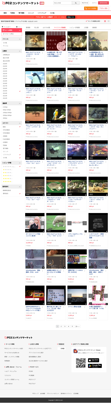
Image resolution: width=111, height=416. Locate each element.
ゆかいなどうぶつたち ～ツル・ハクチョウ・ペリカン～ (75, 199)
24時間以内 (6, 55)
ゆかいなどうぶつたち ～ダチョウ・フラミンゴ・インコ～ (54, 127)
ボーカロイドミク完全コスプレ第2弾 (33, 235)
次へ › (77, 326)
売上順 (36, 27)
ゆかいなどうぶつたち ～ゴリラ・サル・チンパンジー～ (96, 127)
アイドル (5, 46)
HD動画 (5, 142)
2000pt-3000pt (7, 115)
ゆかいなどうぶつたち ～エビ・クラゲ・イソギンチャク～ (54, 163)
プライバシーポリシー (53, 393)
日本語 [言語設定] (62, 348)
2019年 (5, 81)
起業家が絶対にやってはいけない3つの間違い (54, 272)
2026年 (5, 63)
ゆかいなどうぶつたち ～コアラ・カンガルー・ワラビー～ (75, 54)
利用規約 (7, 361)
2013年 (5, 96)
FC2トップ (36, 393)
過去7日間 (6, 58)
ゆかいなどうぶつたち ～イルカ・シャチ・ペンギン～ (33, 90)
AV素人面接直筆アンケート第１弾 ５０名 (96, 307)
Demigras (71, 318)
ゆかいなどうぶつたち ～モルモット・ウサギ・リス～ (54, 199)
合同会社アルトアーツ (96, 245)
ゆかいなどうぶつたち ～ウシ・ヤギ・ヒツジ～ (54, 235)
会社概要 (42, 393)
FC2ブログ (32, 383)
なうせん (50, 318)
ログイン (94, 3)
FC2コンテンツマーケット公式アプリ (40, 348)
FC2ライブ (32, 379)
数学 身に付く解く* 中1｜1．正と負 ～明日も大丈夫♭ (54, 308)
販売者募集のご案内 (35, 356)
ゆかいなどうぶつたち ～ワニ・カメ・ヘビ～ (33, 198)
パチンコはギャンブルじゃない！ (75, 235)
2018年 (5, 83)
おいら (49, 281)
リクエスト (8, 375)
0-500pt (5, 107)
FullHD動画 (6, 139)
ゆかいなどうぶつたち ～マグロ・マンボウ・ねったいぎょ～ (96, 163)
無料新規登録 (103, 3)
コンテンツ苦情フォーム (12, 379)
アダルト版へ (103, 8)
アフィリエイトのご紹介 (36, 352)
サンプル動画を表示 (94, 21)
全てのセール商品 (8, 34)
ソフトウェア (42, 13)
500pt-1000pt (7, 110)
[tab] (68, 28)
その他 (52, 13)
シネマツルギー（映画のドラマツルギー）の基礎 (96, 235)
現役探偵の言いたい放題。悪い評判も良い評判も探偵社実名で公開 (96, 54)
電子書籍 (21, 13)
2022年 (5, 73)
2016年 (5, 88)
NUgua (28, 245)
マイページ (85, 3)
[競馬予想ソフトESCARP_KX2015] (75, 271)
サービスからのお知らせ (12, 352)
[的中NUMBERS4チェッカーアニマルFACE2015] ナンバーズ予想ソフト (33, 308)
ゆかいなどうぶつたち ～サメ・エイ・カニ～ (33, 162)
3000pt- (5, 118)
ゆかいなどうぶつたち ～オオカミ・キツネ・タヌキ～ (33, 54)
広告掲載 (75, 393)
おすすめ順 (46, 27)
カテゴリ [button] (12, 123)
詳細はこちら (70, 17)
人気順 (86, 27)
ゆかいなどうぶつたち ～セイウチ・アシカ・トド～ (75, 90)
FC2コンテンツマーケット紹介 (14, 348)
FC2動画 (31, 375)
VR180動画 (6, 130)
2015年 (12, 91)
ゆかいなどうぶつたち (32, 63)
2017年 (5, 86)
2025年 (5, 66)
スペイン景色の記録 (74, 306)
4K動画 (5, 136)
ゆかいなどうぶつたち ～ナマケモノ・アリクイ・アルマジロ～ (75, 127)
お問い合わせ (9, 383)
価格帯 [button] (12, 103)
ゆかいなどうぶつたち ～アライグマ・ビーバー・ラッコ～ (75, 163)
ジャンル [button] (12, 39)
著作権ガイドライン (66, 393)
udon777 (71, 281)
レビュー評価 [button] (12, 163)
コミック (31, 13)
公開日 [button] (12, 51)
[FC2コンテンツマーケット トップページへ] (18, 337)
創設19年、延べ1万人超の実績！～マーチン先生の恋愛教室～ (54, 54)
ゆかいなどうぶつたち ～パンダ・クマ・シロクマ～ (54, 90)
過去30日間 (6, 61)
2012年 (5, 98)
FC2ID (31, 371)
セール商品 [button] (12, 30)
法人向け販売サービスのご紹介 (38, 361)
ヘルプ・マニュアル (11, 371)
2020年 (5, 78)
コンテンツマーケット (25, 3)
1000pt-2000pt (7, 112)
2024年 (5, 68)
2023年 (5, 71)
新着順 (28, 27)
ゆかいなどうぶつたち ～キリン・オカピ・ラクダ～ (96, 199)
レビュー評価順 (75, 27)
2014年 (5, 93)
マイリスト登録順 (60, 27)
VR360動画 (6, 133)
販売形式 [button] (12, 187)
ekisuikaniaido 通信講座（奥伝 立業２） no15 (96, 272)
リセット (19, 27)
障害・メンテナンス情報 (12, 356)
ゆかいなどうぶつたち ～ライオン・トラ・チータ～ (96, 90)
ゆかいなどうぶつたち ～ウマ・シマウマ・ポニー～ (33, 127)
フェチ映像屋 (94, 318)
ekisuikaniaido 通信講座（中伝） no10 (33, 271)
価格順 (94, 27)
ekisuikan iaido (30, 281)
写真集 (12, 13)
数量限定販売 (7, 190)
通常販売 (12, 193)
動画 (5, 13)
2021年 (5, 76)
